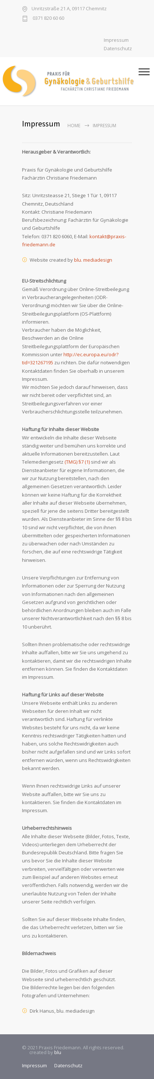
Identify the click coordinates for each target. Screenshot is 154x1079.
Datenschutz (118, 48)
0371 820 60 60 (48, 18)
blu (57, 1052)
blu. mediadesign (93, 260)
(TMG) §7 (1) (77, 462)
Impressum (116, 40)
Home (73, 125)
